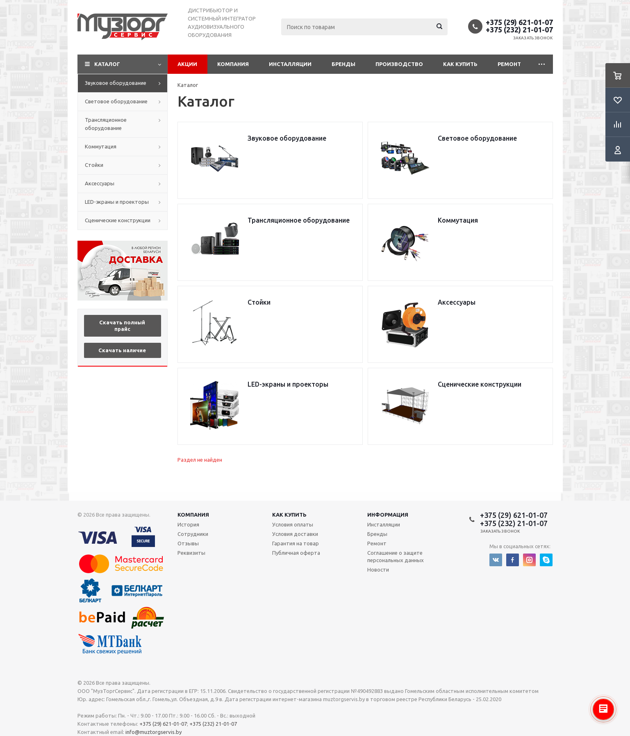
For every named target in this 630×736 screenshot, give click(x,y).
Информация (387, 514)
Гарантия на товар (295, 543)
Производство (399, 64)
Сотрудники (192, 534)
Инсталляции (290, 64)
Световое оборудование (116, 101)
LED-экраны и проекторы (117, 202)
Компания (233, 64)
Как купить (460, 64)
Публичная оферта (296, 553)
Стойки (94, 165)
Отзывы (188, 543)
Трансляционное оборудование (106, 124)
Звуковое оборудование (115, 83)
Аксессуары (99, 183)
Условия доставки (295, 534)
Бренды (343, 64)
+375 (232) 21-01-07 (519, 29)
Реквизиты (191, 553)
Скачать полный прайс (122, 325)
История (188, 524)
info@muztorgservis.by (153, 732)
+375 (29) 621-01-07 (519, 22)
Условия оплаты (292, 524)
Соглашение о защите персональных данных (395, 556)
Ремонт (509, 64)
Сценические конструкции (117, 220)
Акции (187, 64)
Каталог (107, 64)
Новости (378, 569)
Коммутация (100, 146)
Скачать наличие (122, 350)
